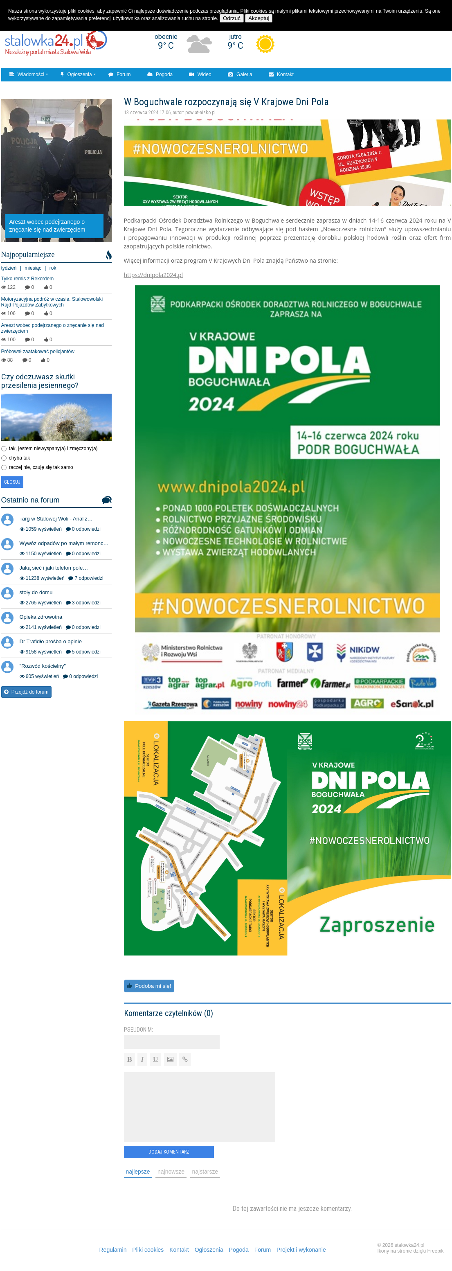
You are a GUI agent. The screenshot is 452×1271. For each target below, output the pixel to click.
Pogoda (160, 74)
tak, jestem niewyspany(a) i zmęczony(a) (53, 448)
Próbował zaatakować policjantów (37, 351)
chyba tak (19, 458)
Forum (119, 74)
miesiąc (33, 268)
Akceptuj (258, 18)
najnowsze (170, 1171)
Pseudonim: (138, 1029)
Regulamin (113, 1249)
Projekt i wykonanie (301, 1249)
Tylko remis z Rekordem (27, 279)
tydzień (9, 268)
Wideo (200, 74)
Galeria (240, 74)
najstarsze (205, 1171)
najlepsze (138, 1171)
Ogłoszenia (76, 74)
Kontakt (281, 74)
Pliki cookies (148, 1249)
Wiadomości (27, 74)
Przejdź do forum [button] (26, 692)
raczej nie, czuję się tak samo (41, 467)
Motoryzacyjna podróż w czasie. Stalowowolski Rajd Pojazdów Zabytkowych (52, 302)
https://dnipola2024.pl (153, 275)
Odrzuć (232, 18)
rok (52, 268)
